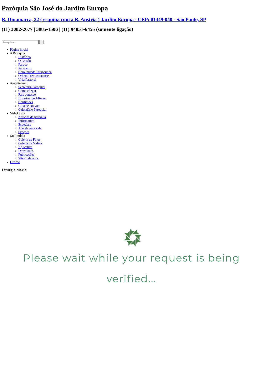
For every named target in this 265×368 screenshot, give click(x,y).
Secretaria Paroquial (31, 87)
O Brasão (24, 61)
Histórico (24, 57)
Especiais (24, 124)
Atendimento (18, 83)
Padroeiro (24, 68)
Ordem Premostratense (33, 76)
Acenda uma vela (29, 128)
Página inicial (19, 49)
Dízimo (15, 162)
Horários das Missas (31, 98)
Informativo (26, 121)
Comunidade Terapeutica (35, 72)
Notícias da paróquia (32, 117)
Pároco (22, 64)
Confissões (25, 102)
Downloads (26, 151)
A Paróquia (17, 53)
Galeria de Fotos (29, 139)
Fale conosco (27, 94)
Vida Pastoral (27, 79)
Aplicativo (25, 147)
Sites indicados (28, 158)
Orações (23, 132)
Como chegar (27, 91)
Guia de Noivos (28, 106)
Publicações (26, 154)
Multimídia (17, 136)
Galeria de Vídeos (30, 143)
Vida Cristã (17, 113)
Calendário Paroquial (32, 109)
